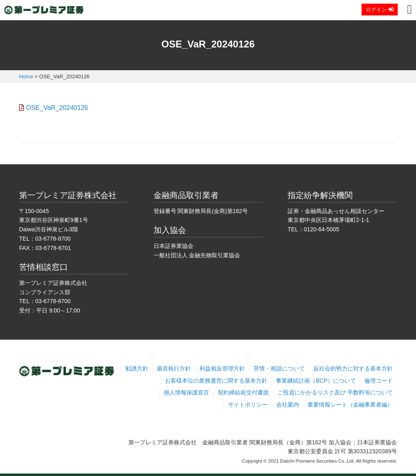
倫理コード (378, 380)
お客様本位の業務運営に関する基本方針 (216, 380)
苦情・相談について (279, 368)
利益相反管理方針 (222, 368)
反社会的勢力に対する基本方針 (353, 368)
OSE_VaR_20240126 (57, 107)
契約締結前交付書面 (243, 392)
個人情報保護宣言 (186, 392)
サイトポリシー (248, 404)
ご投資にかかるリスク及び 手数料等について (335, 392)
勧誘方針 (137, 368)
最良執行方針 (174, 368)
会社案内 (287, 404)
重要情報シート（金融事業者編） (350, 404)
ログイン (380, 9)
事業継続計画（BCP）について (316, 380)
